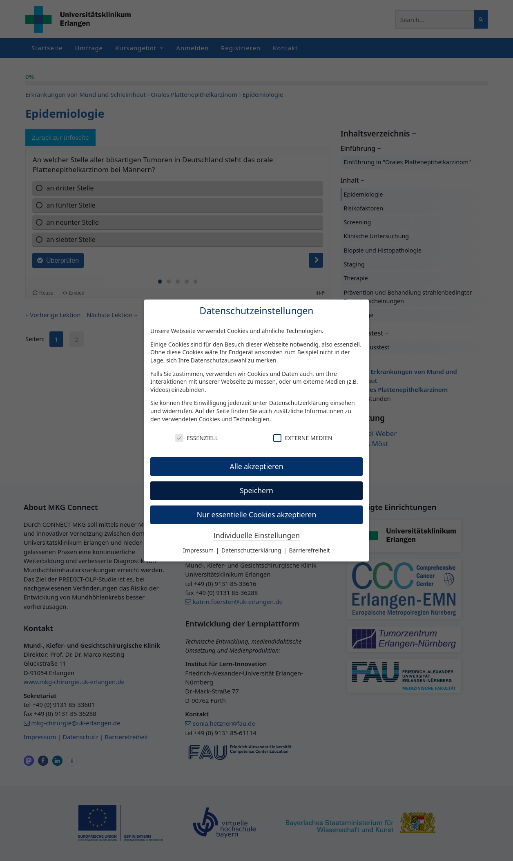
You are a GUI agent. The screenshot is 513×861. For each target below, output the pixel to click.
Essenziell (196, 438)
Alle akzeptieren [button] (256, 466)
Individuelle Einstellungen (256, 535)
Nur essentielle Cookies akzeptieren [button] (257, 514)
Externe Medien (302, 438)
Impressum (199, 550)
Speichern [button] (256, 490)
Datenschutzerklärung (299, 403)
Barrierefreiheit (309, 550)
